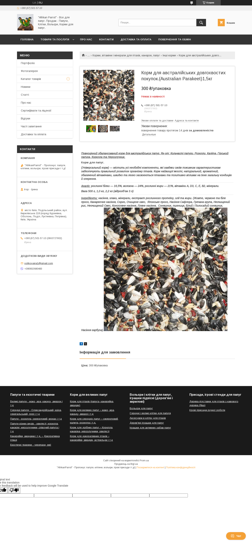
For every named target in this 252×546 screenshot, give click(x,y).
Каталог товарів (31, 78)
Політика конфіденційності (180, 467)
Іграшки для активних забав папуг (150, 427)
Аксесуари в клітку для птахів (148, 418)
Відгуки (25, 118)
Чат (236, 536)
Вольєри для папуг (141, 408)
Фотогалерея (29, 71)
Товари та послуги (54, 39)
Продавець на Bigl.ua (126, 464)
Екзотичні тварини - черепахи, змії (30, 444)
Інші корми (169, 55)
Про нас (86, 39)
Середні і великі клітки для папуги (150, 413)
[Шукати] (201, 22)
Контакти (106, 39)
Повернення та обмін (174, 39)
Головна (26, 39)
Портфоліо (28, 63)
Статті (25, 94)
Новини (25, 86)
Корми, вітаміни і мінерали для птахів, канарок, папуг (126, 55)
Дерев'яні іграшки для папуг (147, 422)
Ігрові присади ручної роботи (207, 410)
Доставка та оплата (136, 39)
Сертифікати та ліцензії (36, 110)
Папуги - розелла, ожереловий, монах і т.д (36, 418)
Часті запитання (31, 126)
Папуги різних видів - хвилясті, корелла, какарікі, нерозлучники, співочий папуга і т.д (34, 427)
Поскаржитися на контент (150, 467)
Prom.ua (144, 460)
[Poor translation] (14, 490)
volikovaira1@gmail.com (38, 263)
